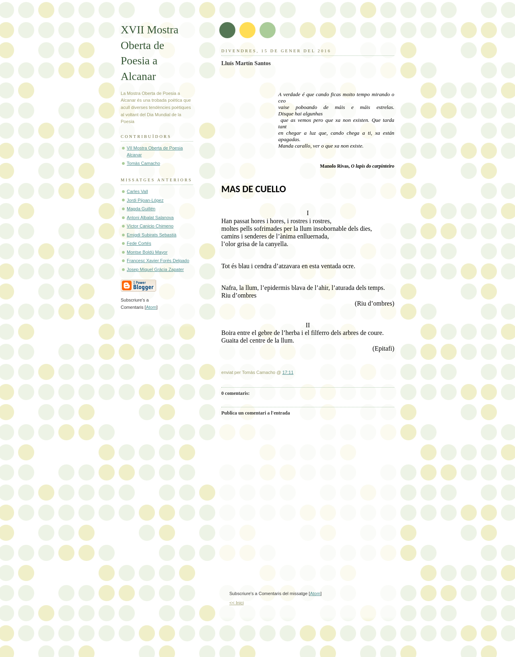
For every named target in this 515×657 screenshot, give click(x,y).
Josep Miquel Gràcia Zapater (155, 269)
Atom (315, 593)
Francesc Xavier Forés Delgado (158, 260)
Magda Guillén (141, 208)
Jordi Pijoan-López (145, 200)
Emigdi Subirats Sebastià (151, 234)
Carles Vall (137, 191)
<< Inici (236, 602)
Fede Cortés (139, 243)
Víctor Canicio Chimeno (150, 226)
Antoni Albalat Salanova (150, 217)
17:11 (288, 372)
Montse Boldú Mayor (147, 252)
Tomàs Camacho (143, 163)
